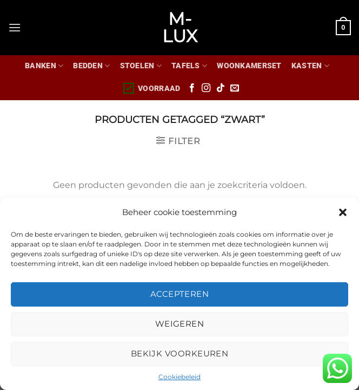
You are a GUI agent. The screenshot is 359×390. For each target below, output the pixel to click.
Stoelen (141, 66)
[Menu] (14, 27)
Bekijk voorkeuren (180, 353)
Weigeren (179, 323)
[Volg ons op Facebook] (192, 88)
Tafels (189, 66)
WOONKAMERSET (249, 65)
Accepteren (179, 294)
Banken (44, 66)
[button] (342, 212)
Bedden (91, 66)
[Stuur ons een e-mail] (234, 88)
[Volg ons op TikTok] (220, 88)
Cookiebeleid (179, 377)
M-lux (179, 27)
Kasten (310, 66)
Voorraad (151, 88)
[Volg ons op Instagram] (206, 88)
